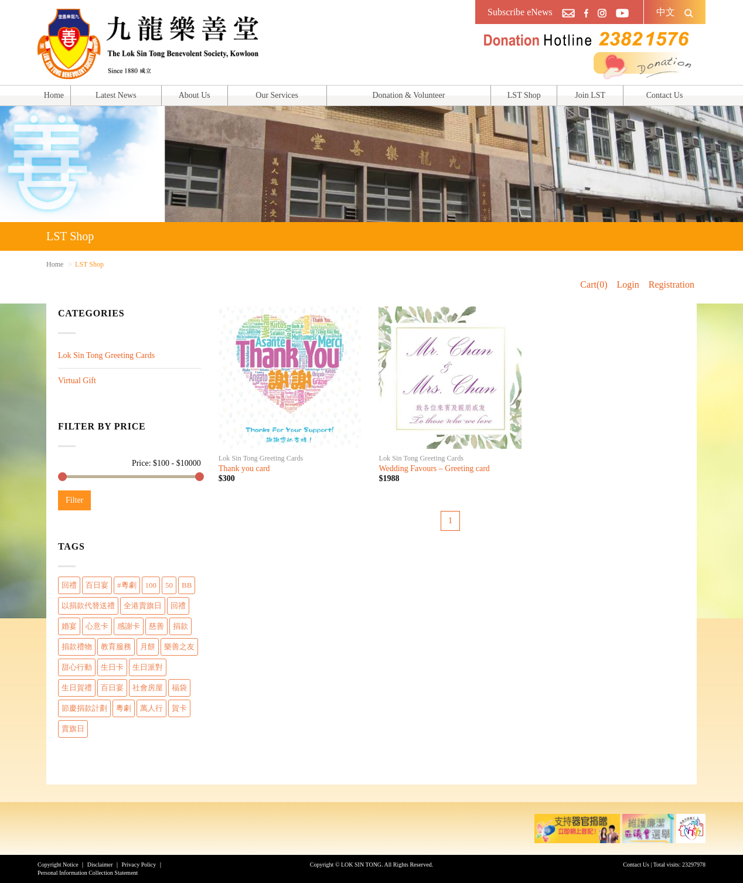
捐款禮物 (77, 646)
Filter (74, 500)
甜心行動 (77, 667)
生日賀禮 (77, 687)
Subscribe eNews (520, 12)
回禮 (69, 585)
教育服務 (116, 646)
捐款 (180, 626)
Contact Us (664, 95)
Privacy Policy (139, 864)
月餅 (147, 646)
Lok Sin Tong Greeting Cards (106, 355)
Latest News (116, 95)
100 (151, 585)
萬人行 (151, 708)
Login (628, 284)
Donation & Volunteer (408, 95)
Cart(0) (593, 284)
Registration (671, 284)
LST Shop (524, 95)
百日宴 (97, 585)
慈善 (156, 626)
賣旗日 (73, 728)
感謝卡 (128, 626)
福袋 (179, 687)
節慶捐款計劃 (84, 708)
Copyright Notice (58, 864)
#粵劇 (127, 585)
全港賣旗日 (143, 605)
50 (169, 585)
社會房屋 (147, 687)
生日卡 (112, 667)
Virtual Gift (77, 380)
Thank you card (244, 468)
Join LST (590, 95)
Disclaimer (100, 864)
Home (54, 95)
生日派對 (147, 667)
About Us (194, 95)
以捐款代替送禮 (88, 605)
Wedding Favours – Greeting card (434, 468)
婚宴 (69, 626)
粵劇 (123, 708)
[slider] (62, 476)
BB (187, 585)
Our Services (276, 95)
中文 (665, 12)
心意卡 (97, 626)
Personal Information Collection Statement (88, 873)
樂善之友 (179, 646)
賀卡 (179, 708)
